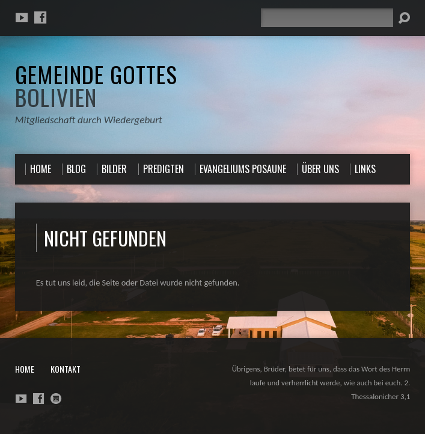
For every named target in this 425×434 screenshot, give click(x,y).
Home (24, 368)
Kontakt (65, 368)
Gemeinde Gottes (96, 85)
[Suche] (327, 17)
